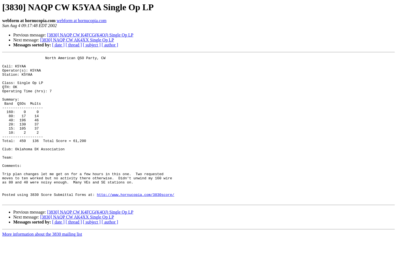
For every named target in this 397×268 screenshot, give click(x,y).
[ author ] (110, 45)
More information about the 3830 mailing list (42, 263)
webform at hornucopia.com (81, 20)
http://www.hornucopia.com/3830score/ (135, 222)
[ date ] (58, 45)
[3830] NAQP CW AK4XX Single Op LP (77, 40)
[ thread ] (74, 45)
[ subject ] (92, 45)
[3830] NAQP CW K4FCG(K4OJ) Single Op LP (90, 35)
